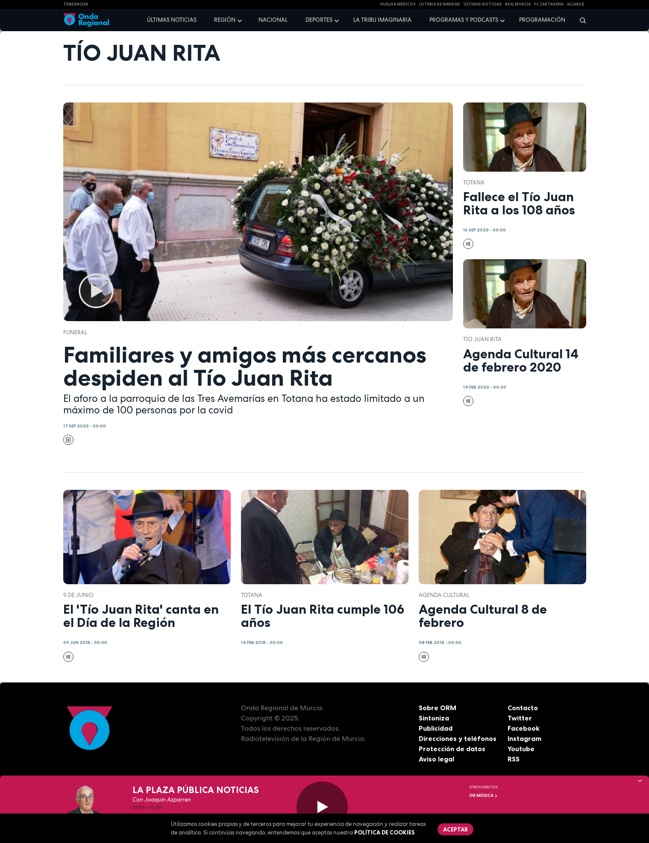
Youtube (521, 748)
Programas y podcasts (463, 19)
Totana (474, 182)
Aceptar (455, 829)
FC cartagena (549, 4)
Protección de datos (452, 748)
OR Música (483, 795)
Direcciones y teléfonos (457, 738)
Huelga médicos (398, 4)
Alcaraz (575, 4)
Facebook (524, 728)
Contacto (523, 707)
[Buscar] (580, 20)
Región (224, 19)
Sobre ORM (437, 707)
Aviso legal (436, 759)
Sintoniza (434, 718)
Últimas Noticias (483, 4)
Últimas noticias (172, 19)
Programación (542, 19)
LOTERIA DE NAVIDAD (439, 4)
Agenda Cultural (444, 595)
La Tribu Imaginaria (382, 19)
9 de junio (78, 595)
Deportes (318, 19)
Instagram (524, 738)
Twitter (520, 718)
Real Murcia (518, 4)
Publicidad (435, 728)
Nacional (273, 19)
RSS (514, 759)
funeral (75, 332)
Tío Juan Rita (482, 339)
